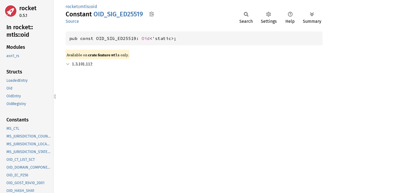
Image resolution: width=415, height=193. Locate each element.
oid (94, 6)
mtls (84, 6)
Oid (146, 38)
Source (72, 21)
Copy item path (151, 13)
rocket (27, 8)
